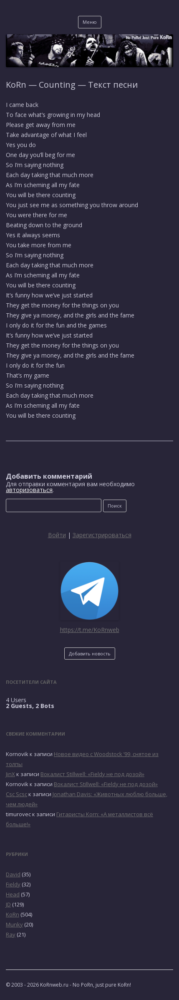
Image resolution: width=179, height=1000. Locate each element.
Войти (57, 535)
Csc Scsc (16, 794)
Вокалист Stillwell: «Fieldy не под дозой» (92, 774)
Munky (14, 924)
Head (13, 894)
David (13, 874)
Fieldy (13, 884)
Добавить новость (90, 653)
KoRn (12, 914)
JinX (10, 774)
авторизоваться (29, 490)
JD (8, 904)
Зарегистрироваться (102, 535)
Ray (10, 934)
